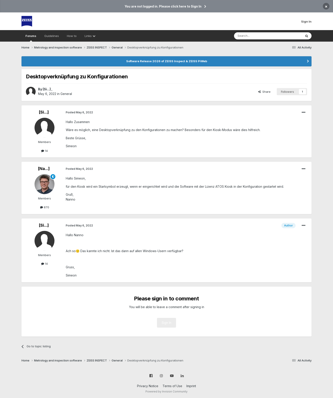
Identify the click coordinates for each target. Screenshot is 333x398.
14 (44, 151)
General (66, 94)
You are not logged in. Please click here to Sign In (163, 6)
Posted (79, 112)
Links (90, 36)
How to (72, 36)
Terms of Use (172, 386)
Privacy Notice (147, 386)
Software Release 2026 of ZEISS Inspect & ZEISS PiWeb (166, 61)
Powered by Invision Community (166, 391)
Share (264, 91)
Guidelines (51, 36)
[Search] (256, 35)
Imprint (191, 386)
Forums (30, 38)
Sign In (306, 21)
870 (44, 207)
